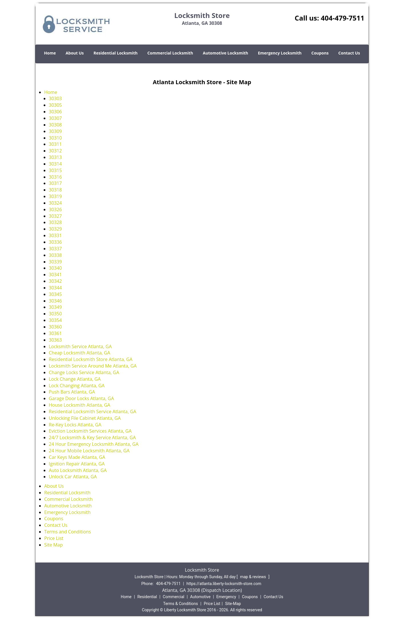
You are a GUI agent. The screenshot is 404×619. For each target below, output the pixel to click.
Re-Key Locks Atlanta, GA (75, 425)
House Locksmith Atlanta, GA (79, 405)
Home (50, 53)
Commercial (173, 596)
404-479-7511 (342, 18)
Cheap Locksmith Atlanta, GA (79, 353)
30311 (55, 144)
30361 (55, 333)
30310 (55, 138)
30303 (55, 98)
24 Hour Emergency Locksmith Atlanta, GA (93, 444)
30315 (55, 170)
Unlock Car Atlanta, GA (73, 476)
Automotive (200, 596)
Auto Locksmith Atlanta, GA (78, 470)
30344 (55, 288)
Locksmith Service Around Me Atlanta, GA (93, 366)
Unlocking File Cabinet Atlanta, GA (85, 418)
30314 (55, 164)
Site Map (53, 545)
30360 (55, 327)
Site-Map (233, 603)
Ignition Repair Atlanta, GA (77, 464)
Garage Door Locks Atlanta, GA (81, 398)
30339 (55, 262)
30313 (55, 157)
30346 (55, 301)
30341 (55, 274)
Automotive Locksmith (225, 53)
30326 (55, 209)
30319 (55, 196)
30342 (55, 281)
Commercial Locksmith (170, 53)
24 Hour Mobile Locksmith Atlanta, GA (89, 450)
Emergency (226, 596)
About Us (75, 53)
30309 (55, 131)
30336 (55, 242)
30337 (55, 248)
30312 (55, 151)
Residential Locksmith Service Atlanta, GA (92, 411)
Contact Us (349, 53)
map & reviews (253, 576)
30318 (55, 190)
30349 (55, 307)
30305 (55, 105)
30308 (55, 125)
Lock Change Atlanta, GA (75, 379)
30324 (55, 203)
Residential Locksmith (116, 53)
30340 (55, 268)
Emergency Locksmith (280, 53)
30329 (55, 229)
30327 (55, 216)
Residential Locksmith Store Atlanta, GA (90, 359)
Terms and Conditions (67, 532)
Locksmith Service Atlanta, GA (80, 346)
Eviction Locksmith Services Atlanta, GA (90, 431)
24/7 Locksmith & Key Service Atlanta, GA (92, 437)
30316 (55, 177)
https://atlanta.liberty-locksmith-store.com (224, 583)
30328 (55, 222)
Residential (147, 596)
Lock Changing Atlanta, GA (76, 385)
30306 (55, 111)
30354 (55, 320)
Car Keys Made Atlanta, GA (77, 457)
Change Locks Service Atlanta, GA (84, 372)
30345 (55, 294)
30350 (55, 313)
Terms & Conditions (180, 603)
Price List (53, 538)
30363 (55, 340)
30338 (55, 255)
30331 (55, 235)
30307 (55, 118)
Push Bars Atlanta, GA (72, 392)
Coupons (319, 53)
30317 (55, 183)
